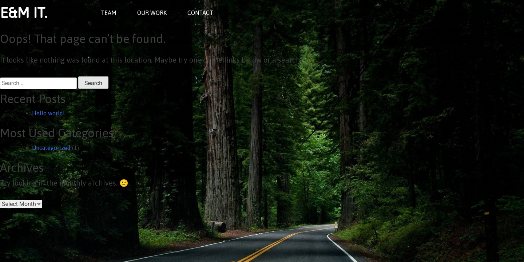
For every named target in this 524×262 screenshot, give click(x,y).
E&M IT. (23, 12)
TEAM (108, 12)
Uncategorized (51, 147)
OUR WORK (152, 12)
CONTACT (200, 12)
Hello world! (48, 113)
